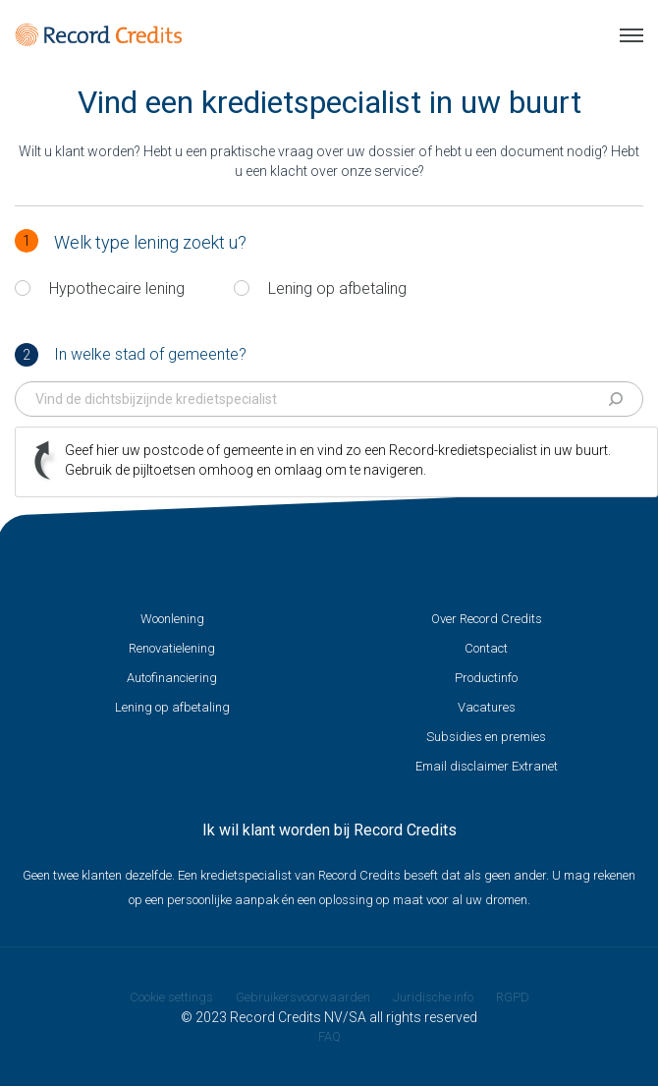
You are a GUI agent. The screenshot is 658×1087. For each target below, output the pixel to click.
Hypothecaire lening (117, 288)
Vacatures (487, 707)
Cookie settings (171, 997)
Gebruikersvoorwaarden (303, 997)
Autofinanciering (172, 677)
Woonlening (172, 618)
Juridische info (433, 997)
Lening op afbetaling (337, 288)
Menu (631, 35)
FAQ (329, 1036)
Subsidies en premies (486, 736)
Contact (486, 648)
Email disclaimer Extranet (486, 766)
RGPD (512, 997)
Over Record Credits (486, 618)
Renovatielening (172, 648)
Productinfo (486, 677)
